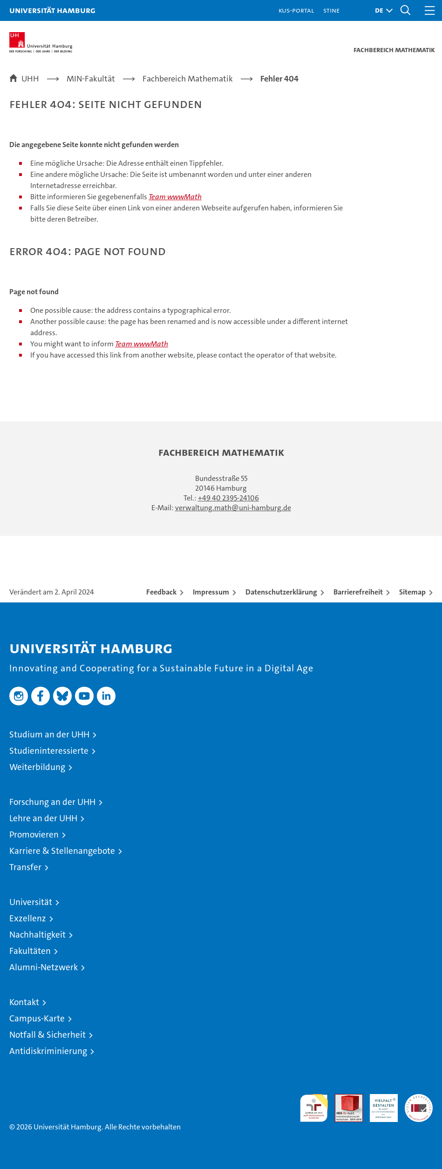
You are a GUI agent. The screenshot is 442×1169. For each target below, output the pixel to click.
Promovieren (34, 834)
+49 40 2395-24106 (228, 498)
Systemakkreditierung (419, 1099)
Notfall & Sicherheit (47, 1035)
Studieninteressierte (48, 751)
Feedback (161, 592)
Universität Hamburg (52, 10)
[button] (381, 10)
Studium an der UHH (49, 734)
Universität (30, 902)
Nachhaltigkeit (37, 934)
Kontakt (24, 1002)
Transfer (25, 867)
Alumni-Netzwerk (43, 967)
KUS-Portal (296, 10)
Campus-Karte (37, 1018)
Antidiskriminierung (48, 1051)
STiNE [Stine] (331, 10)
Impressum (211, 592)
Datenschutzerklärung (281, 592)
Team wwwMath (175, 197)
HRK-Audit (379, 1104)
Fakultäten (30, 951)
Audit (344, 1099)
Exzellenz (27, 918)
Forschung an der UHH (52, 802)
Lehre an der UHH (43, 818)
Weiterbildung (37, 767)
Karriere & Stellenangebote (62, 851)
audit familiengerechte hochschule (314, 1108)
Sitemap (412, 592)
